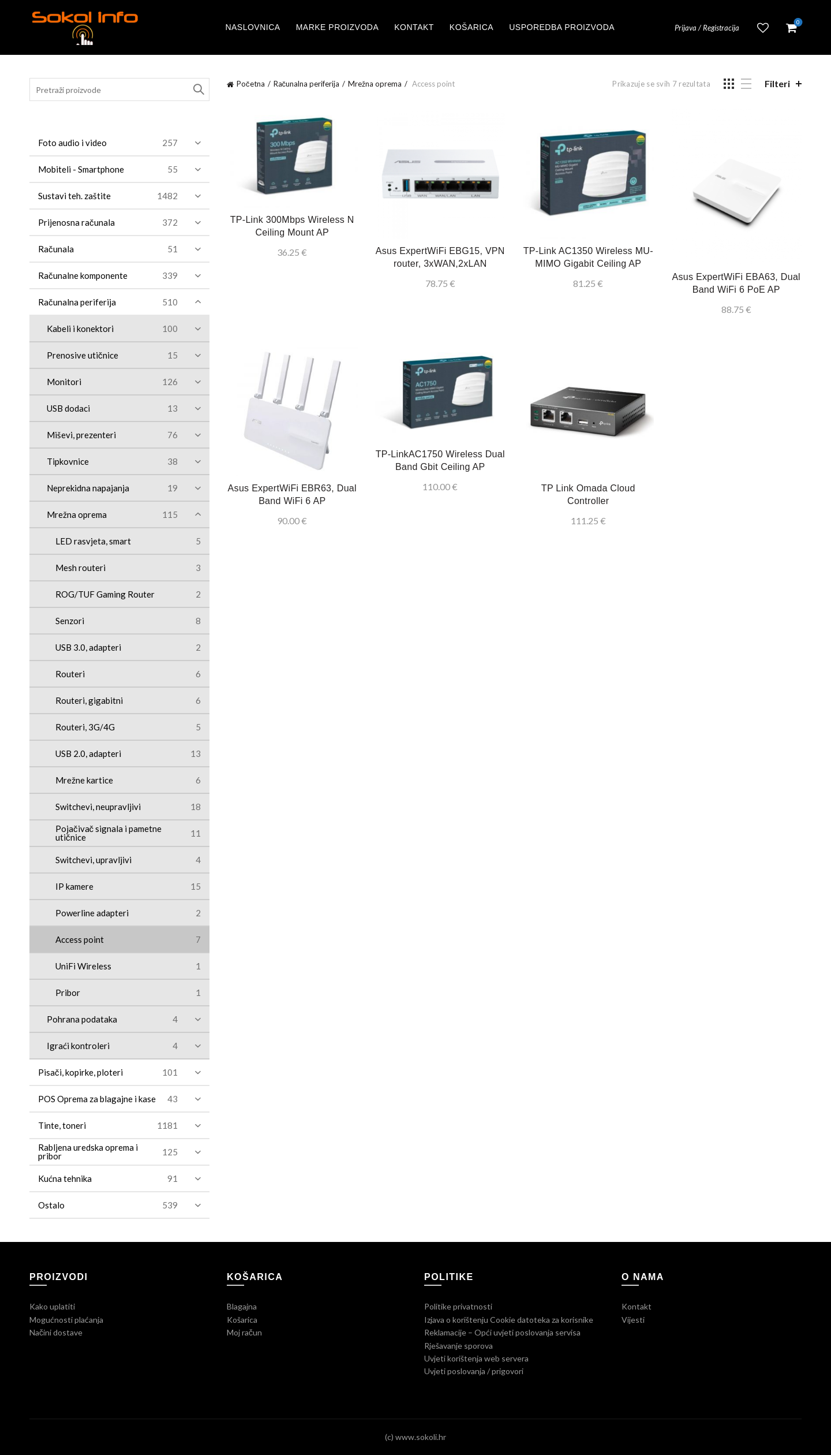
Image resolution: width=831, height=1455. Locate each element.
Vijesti (633, 1320)
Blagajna (242, 1306)
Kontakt (414, 27)
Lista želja (763, 27)
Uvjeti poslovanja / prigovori (473, 1371)
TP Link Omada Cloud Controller (588, 494)
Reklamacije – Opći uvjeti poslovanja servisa (502, 1332)
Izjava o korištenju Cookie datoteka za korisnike (508, 1320)
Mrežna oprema (375, 83)
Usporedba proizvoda (562, 27)
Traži (197, 89)
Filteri (777, 83)
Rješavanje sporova (458, 1345)
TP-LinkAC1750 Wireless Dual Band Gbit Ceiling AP (440, 460)
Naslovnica (252, 27)
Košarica (471, 27)
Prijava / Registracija (707, 27)
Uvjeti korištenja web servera (476, 1358)
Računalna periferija (307, 83)
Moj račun (244, 1332)
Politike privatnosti (458, 1306)
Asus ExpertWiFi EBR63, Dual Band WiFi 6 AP (292, 494)
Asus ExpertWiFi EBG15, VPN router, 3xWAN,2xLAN (440, 257)
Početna (251, 83)
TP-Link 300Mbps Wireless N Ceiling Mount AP (292, 226)
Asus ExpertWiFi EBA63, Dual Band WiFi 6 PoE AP (736, 283)
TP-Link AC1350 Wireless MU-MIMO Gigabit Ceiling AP (588, 257)
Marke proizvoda (337, 27)
